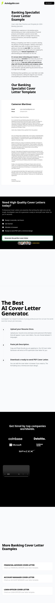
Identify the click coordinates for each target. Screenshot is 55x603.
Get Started (49, 3)
